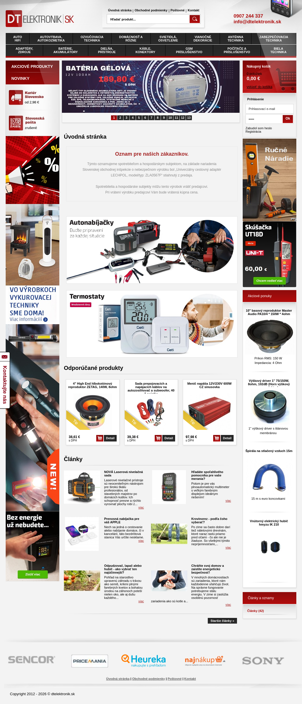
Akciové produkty (32, 66)
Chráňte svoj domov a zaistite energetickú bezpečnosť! (207, 569)
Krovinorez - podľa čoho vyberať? (209, 520)
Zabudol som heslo (259, 128)
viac (141, 507)
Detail (110, 438)
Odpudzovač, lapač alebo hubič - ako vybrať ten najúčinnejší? (123, 569)
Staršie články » (222, 620)
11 (176, 117)
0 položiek (269, 71)
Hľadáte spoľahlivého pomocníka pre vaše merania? (207, 475)
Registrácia (253, 131)
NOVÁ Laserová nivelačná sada (123, 473)
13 (188, 117)
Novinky (20, 78)
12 (182, 117)
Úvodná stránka (120, 10)
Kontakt (193, 10)
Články (255, 611)
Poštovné (178, 10)
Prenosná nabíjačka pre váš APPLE (121, 520)
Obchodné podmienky (151, 10)
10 (170, 117)
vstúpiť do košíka (259, 87)
